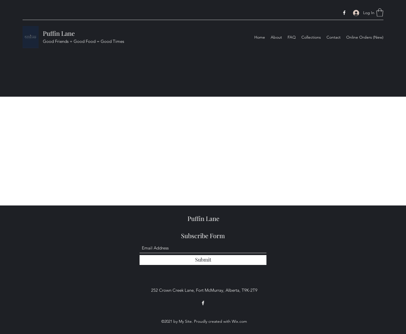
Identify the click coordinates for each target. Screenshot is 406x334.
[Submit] (203, 260)
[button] (379, 12)
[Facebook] (344, 13)
